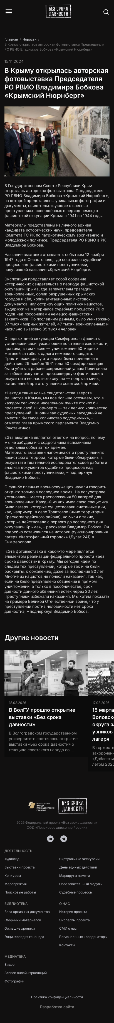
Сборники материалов (22, 920)
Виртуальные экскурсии (79, 859)
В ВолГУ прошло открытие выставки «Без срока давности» (42, 717)
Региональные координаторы (83, 937)
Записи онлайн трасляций (25, 973)
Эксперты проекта (74, 920)
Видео (9, 964)
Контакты (67, 945)
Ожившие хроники (19, 928)
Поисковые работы (20, 892)
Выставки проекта (19, 867)
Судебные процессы (76, 892)
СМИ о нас (68, 928)
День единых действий (78, 867)
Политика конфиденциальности (57, 997)
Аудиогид (11, 859)
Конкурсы (12, 875)
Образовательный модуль (80, 884)
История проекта (73, 912)
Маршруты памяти (74, 875)
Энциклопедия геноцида (24, 937)
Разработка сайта (57, 1006)
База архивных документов (27, 912)
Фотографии (14, 981)
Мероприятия (15, 884)
